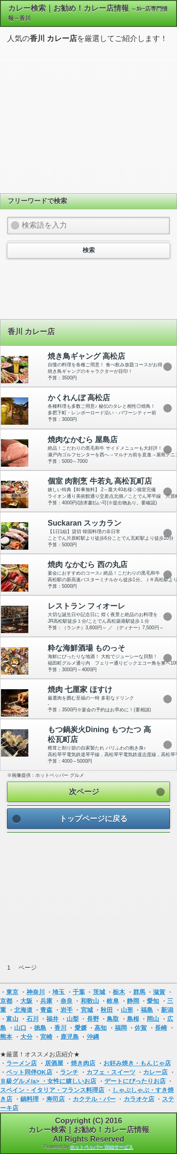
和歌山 (90, 1001)
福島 (147, 1010)
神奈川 (35, 992)
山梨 (73, 1018)
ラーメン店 (21, 1063)
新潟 (167, 1010)
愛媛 (81, 1027)
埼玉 (58, 992)
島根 (133, 1018)
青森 (46, 1010)
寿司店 (55, 1099)
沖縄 (93, 1036)
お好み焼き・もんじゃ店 (137, 1063)
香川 (60, 1027)
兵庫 (46, 1001)
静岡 (133, 1001)
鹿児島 (69, 1036)
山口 (20, 1027)
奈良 (66, 1001)
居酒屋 (54, 1063)
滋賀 (159, 992)
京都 (6, 1001)
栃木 (119, 992)
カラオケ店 (139, 1099)
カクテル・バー (94, 1099)
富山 (12, 1018)
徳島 (40, 1027)
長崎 (161, 1027)
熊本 (6, 1036)
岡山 (153, 1018)
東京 (12, 992)
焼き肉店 (83, 1063)
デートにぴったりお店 (135, 1081)
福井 (52, 1018)
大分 (26, 1036)
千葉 (79, 992)
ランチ (69, 1072)
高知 (100, 1027)
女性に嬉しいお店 (71, 1081)
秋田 (107, 1010)
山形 (127, 1010)
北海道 (23, 1010)
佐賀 (141, 1027)
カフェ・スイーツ (110, 1072)
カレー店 (155, 1072)
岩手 (66, 1010)
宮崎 (46, 1036)
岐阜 (113, 1001)
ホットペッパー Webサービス (101, 1146)
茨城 (99, 992)
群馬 (139, 992)
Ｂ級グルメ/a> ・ (23, 1081)
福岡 (121, 1027)
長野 (93, 1018)
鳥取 (113, 1018)
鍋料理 (29, 1099)
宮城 (87, 1010)
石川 (32, 1018)
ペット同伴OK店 (29, 1072)
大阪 (26, 1001)
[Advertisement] (88, 117)
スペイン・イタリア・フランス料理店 (52, 1090)
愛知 (153, 1001)
